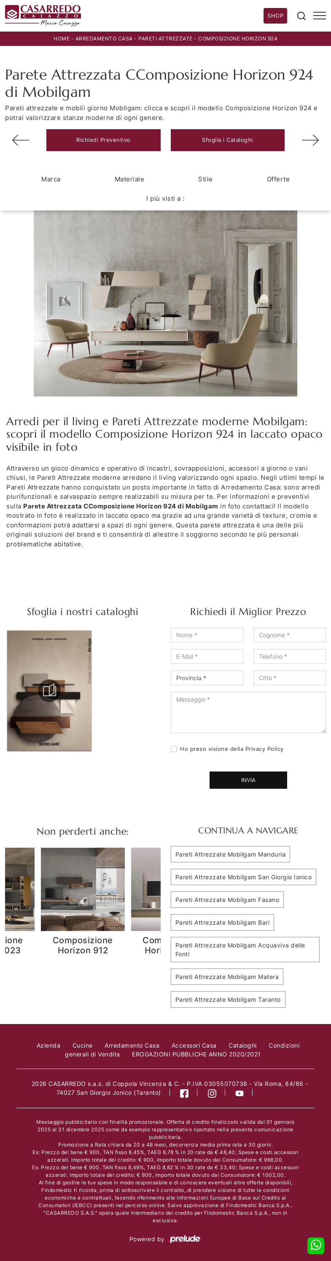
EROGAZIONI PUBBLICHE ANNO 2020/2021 (196, 1054)
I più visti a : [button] (165, 198)
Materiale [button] (130, 179)
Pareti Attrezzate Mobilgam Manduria (230, 854)
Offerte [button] (278, 179)
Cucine (83, 1045)
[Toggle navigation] (319, 16)
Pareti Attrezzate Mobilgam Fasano (227, 899)
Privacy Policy (264, 748)
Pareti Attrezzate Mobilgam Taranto (228, 999)
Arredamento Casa (104, 38)
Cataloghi (243, 1045)
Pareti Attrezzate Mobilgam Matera (227, 976)
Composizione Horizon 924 (237, 38)
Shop (275, 15)
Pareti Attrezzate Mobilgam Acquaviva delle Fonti (240, 950)
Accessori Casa (194, 1045)
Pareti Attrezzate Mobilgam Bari (222, 922)
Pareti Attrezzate (165, 38)
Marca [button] (51, 179)
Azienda (49, 1045)
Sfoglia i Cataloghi (227, 139)
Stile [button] (205, 179)
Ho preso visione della (232, 748)
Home (62, 38)
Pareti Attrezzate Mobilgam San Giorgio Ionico (243, 877)
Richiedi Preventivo (103, 139)
